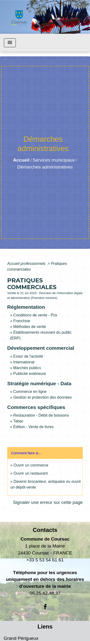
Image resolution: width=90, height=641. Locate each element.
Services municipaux (54, 160)
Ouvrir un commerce (30, 465)
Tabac (18, 421)
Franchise (21, 321)
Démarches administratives (45, 166)
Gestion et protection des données (42, 397)
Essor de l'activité (28, 356)
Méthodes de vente (29, 327)
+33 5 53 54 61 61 (45, 559)
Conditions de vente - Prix (35, 315)
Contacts (45, 530)
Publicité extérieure (29, 374)
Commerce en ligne (30, 392)
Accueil (21, 160)
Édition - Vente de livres (33, 427)
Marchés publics (27, 368)
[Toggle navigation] (10, 42)
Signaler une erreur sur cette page (48, 502)
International (23, 362)
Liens (45, 626)
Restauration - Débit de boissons (41, 415)
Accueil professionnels (27, 264)
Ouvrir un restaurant (30, 473)
